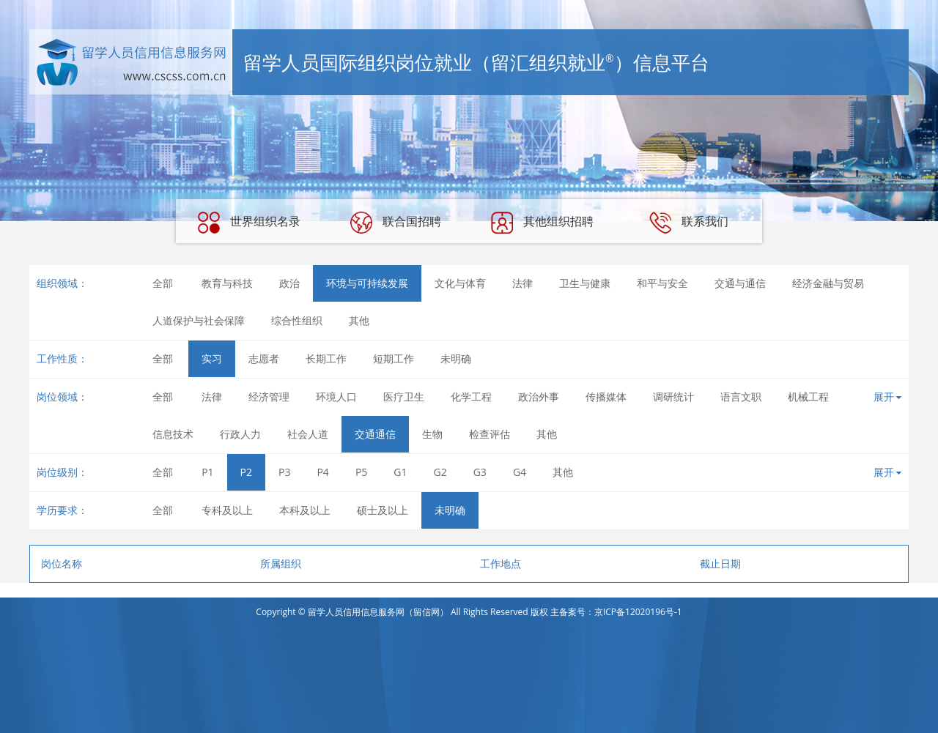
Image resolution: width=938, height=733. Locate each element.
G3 (480, 472)
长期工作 (326, 358)
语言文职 (740, 396)
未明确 (455, 358)
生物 (432, 434)
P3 (284, 472)
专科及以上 (227, 510)
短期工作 (393, 358)
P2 (246, 472)
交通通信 (375, 434)
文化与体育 (460, 283)
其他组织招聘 (542, 223)
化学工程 (471, 396)
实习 (212, 358)
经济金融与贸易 (828, 283)
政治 (289, 283)
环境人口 (336, 396)
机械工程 (808, 396)
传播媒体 (606, 396)
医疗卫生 (403, 396)
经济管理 (268, 396)
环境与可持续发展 (367, 283)
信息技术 (172, 434)
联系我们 (688, 223)
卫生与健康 (584, 283)
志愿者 (263, 358)
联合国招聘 (395, 223)
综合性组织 (296, 320)
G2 (440, 472)
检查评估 (489, 434)
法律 (522, 283)
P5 (361, 472)
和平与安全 (662, 283)
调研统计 (673, 396)
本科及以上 (304, 510)
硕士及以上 (382, 510)
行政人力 (240, 434)
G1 (400, 472)
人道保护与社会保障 (198, 320)
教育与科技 (227, 283)
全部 (162, 283)
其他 (359, 320)
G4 (519, 472)
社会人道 (307, 434)
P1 (207, 472)
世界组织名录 (249, 223)
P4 (322, 472)
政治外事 (538, 396)
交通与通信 (740, 283)
